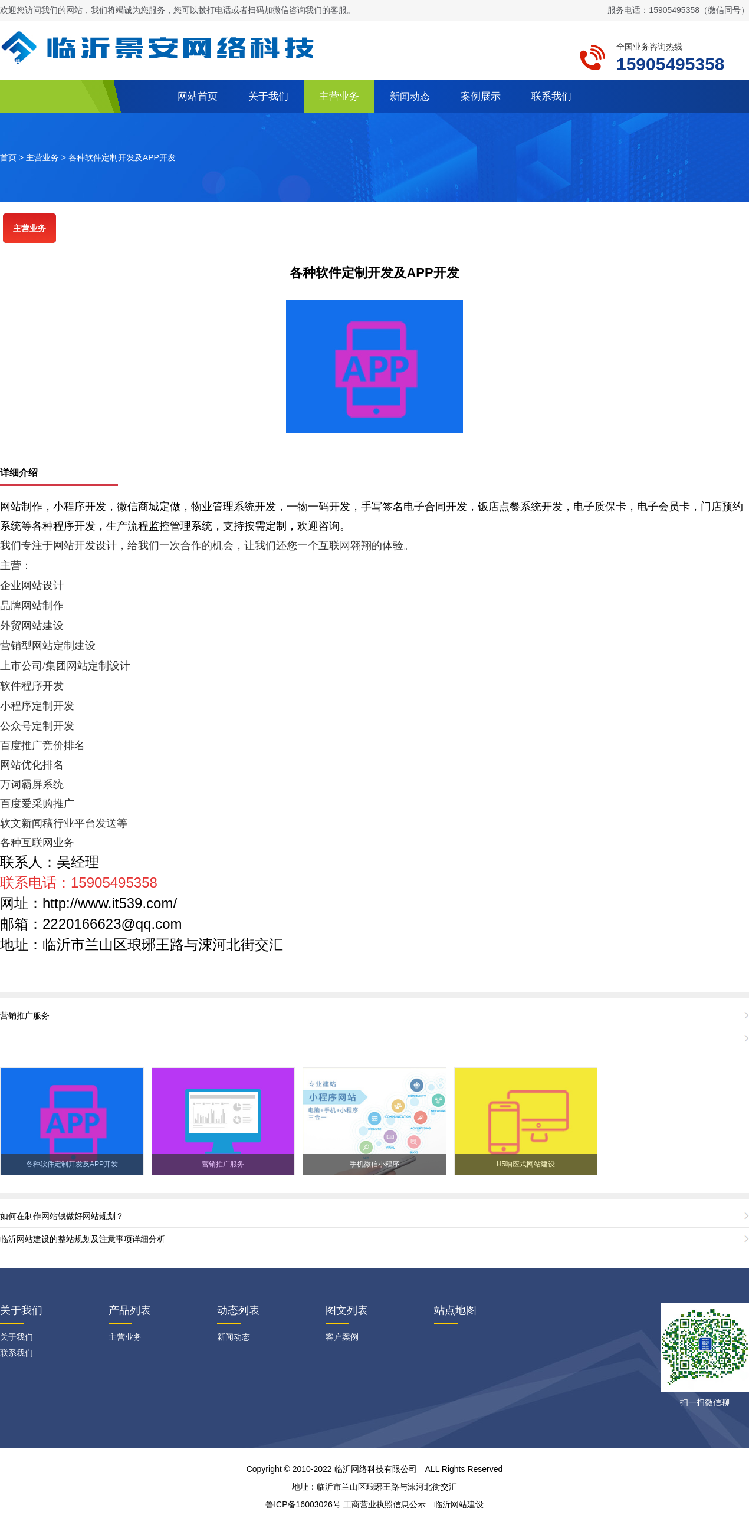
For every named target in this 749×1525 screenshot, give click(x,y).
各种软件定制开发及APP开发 (122, 157)
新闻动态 (410, 96)
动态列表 (238, 1310)
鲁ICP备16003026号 (303, 1504)
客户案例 (342, 1337)
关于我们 (268, 96)
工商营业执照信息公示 (384, 1504)
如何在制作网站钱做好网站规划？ (62, 1216)
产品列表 (130, 1310)
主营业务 (339, 96)
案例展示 (481, 96)
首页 (8, 157)
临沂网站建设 (459, 1504)
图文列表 (347, 1310)
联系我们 (551, 96)
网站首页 (198, 96)
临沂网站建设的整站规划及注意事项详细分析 (82, 1239)
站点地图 (455, 1310)
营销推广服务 (25, 1015)
